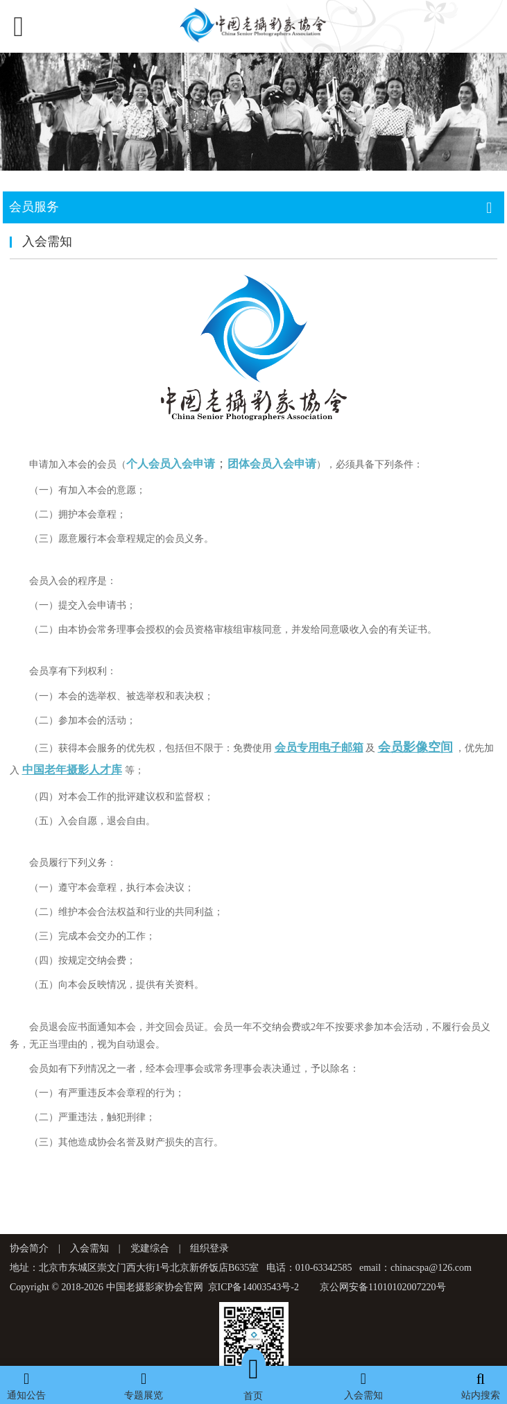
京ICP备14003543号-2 (253, 1287)
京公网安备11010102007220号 (382, 1287)
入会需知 (89, 1248)
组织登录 (209, 1248)
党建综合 (149, 1248)
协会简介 (29, 1248)
